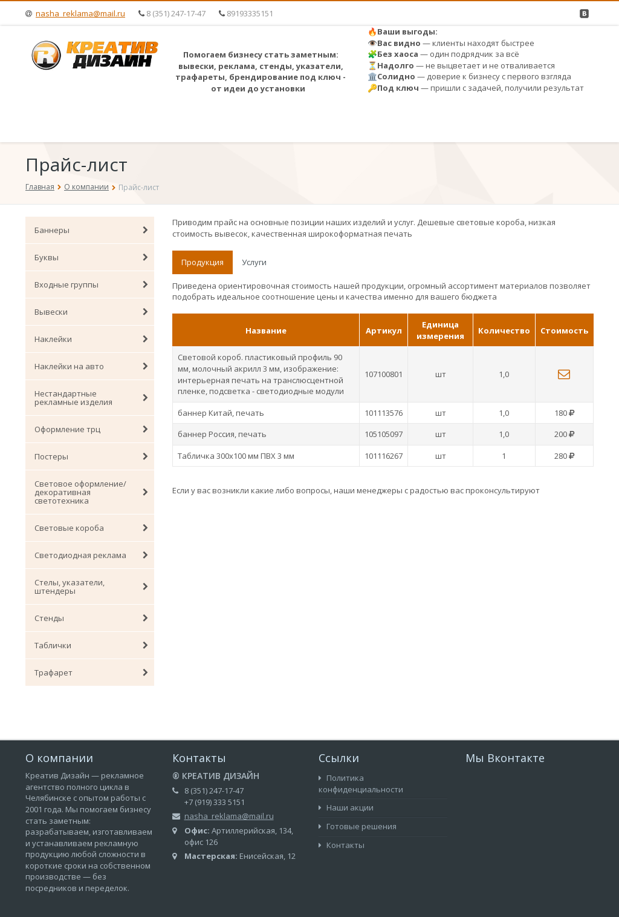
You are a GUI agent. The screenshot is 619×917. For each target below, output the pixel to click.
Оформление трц (91, 429)
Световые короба (91, 527)
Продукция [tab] (202, 262)
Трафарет (91, 672)
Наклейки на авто (91, 366)
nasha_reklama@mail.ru (80, 13)
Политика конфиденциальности (361, 783)
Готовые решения (358, 826)
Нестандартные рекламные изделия (91, 397)
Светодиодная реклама (91, 555)
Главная (39, 187)
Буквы (91, 257)
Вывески (91, 311)
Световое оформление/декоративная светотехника (91, 492)
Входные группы (91, 284)
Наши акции (346, 807)
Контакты (342, 845)
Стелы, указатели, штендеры (91, 586)
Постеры (91, 456)
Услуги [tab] (254, 262)
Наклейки (91, 339)
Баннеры (91, 230)
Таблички (91, 645)
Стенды (91, 618)
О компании (86, 187)
